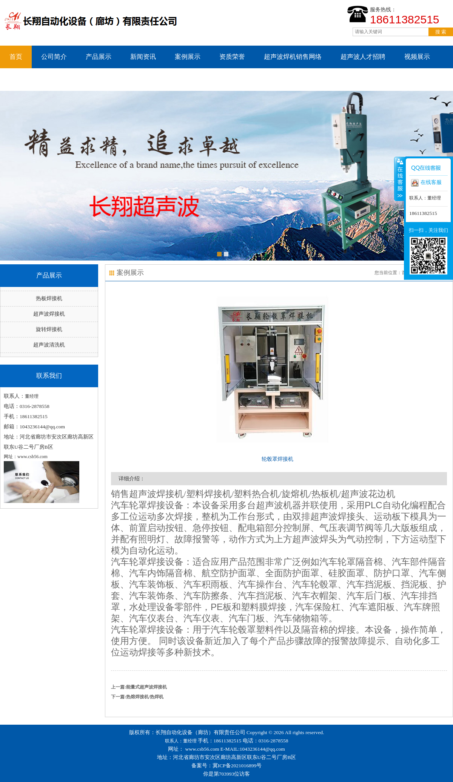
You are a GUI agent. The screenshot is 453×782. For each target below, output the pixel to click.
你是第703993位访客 (226, 774)
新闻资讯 (143, 56)
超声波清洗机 (49, 345)
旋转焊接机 (49, 329)
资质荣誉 (232, 56)
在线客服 (426, 183)
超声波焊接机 (49, 314)
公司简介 (54, 56)
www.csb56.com (202, 749)
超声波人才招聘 (363, 56)
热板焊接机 (49, 298)
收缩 (399, 178)
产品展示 (98, 56)
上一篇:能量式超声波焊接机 (139, 687)
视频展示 (417, 56)
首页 (15, 56)
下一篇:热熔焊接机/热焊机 (137, 696)
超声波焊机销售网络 (293, 56)
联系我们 (22, 79)
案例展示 (187, 56)
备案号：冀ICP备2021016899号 (226, 765)
